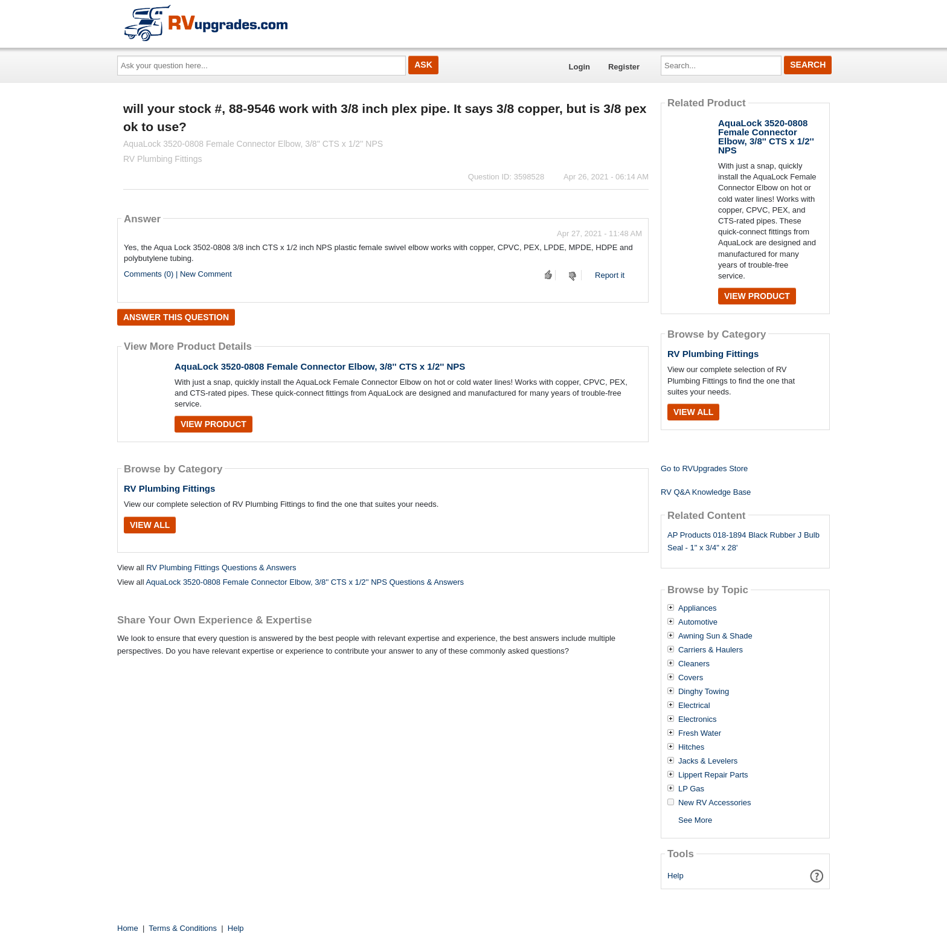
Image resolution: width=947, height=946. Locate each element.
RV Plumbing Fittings (169, 488)
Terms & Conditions (183, 928)
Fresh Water (699, 733)
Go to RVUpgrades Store (704, 468)
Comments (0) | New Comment (178, 273)
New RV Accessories (714, 803)
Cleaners (694, 664)
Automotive (697, 622)
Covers (690, 678)
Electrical (694, 705)
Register (624, 66)
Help (675, 875)
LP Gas (691, 789)
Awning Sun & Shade (715, 636)
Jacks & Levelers (707, 761)
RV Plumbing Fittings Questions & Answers (221, 567)
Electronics (697, 719)
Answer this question (176, 317)
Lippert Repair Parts (713, 775)
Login (579, 66)
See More (695, 820)
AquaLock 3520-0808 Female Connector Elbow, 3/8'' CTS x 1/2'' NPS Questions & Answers (305, 582)
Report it (609, 275)
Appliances (697, 608)
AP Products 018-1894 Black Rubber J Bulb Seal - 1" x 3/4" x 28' (743, 541)
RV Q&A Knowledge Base (706, 492)
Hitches (691, 747)
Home (127, 928)
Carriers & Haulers (710, 650)
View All (150, 525)
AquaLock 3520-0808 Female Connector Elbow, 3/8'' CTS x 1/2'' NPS (320, 366)
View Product (213, 424)
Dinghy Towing (703, 691)
